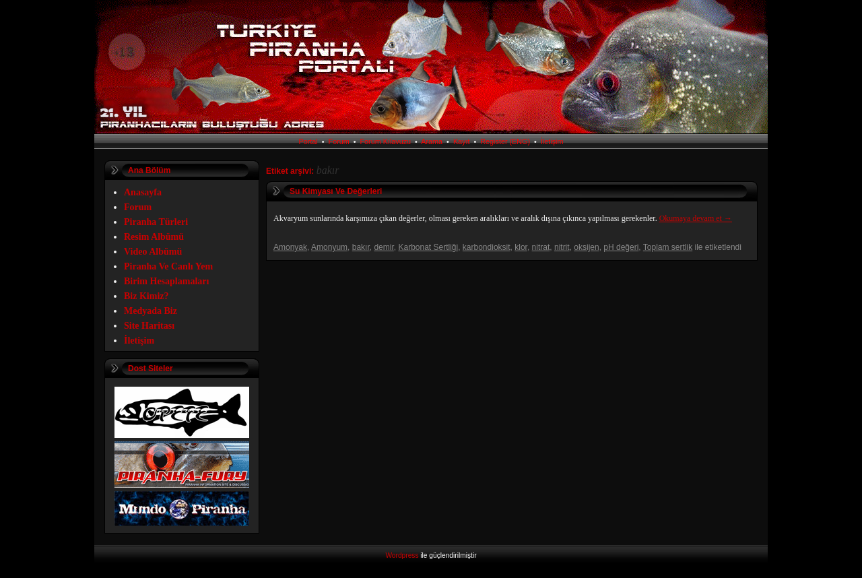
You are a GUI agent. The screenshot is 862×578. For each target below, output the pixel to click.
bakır (361, 247)
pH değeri (620, 247)
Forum (339, 141)
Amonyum (329, 247)
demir (383, 247)
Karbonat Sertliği (428, 247)
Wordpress (401, 555)
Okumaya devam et (695, 218)
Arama (431, 141)
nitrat (541, 247)
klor (521, 247)
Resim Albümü (154, 237)
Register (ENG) (505, 141)
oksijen (586, 247)
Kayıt (461, 141)
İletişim (552, 141)
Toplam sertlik (667, 247)
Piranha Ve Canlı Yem (168, 266)
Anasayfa (143, 192)
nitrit (562, 247)
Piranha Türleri (156, 222)
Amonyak (290, 247)
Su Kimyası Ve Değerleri (336, 191)
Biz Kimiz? (146, 296)
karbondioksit (486, 247)
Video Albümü (153, 252)
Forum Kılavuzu (385, 141)
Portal (308, 141)
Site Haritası (149, 326)
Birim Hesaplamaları (166, 281)
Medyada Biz (150, 311)
